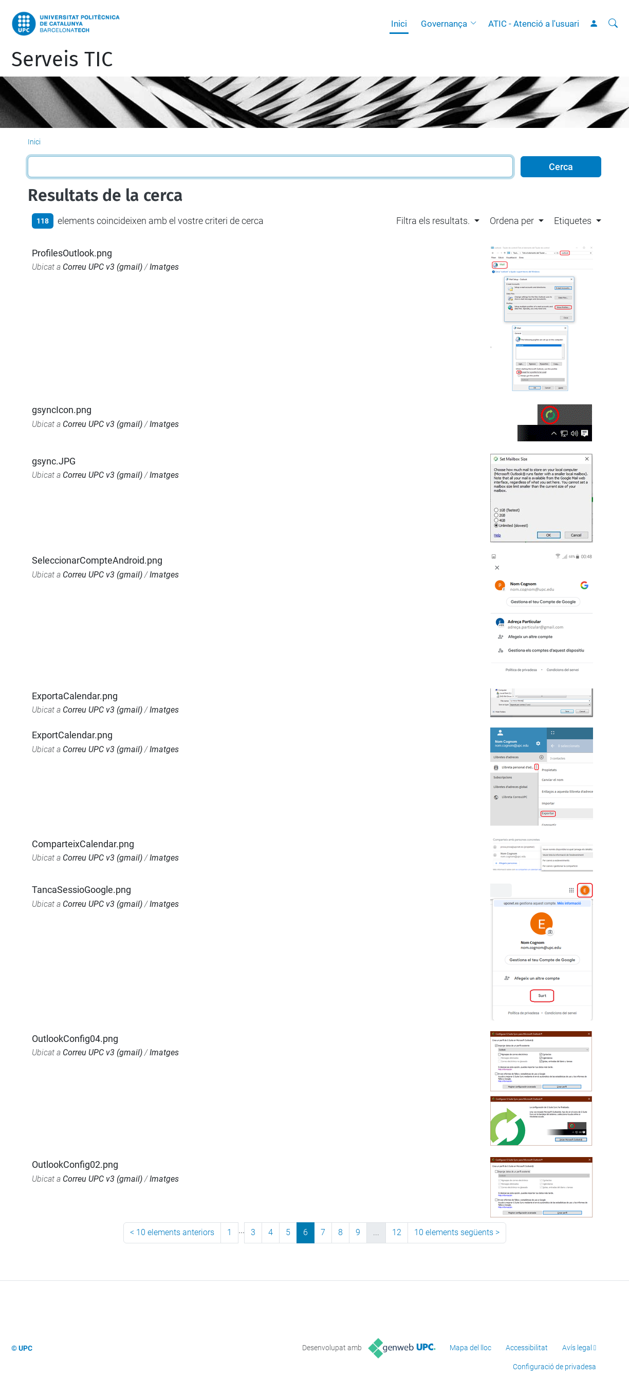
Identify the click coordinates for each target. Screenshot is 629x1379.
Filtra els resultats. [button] (433, 220)
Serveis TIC (62, 59)
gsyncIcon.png (61, 409)
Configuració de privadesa (554, 1367)
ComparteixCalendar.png (83, 843)
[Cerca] (613, 23)
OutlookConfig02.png (75, 1164)
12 (396, 1232)
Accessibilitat (527, 1348)
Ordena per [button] (512, 220)
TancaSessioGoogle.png (81, 889)
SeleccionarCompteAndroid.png (97, 560)
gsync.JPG (54, 461)
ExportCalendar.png (72, 735)
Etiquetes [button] (572, 220)
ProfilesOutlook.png (72, 253)
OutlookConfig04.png (75, 1038)
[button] (476, 23)
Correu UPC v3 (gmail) (102, 267)
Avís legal (577, 1348)
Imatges (164, 267)
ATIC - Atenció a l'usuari (533, 23)
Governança (444, 23)
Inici (399, 23)
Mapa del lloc (470, 1348)
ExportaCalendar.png (75, 696)
